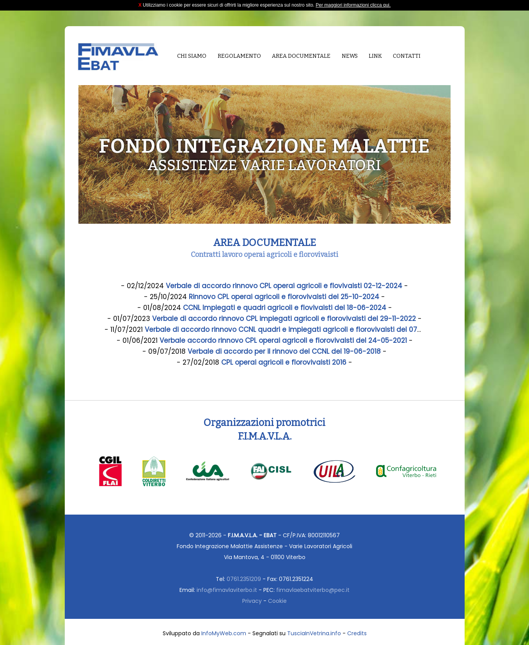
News (350, 56)
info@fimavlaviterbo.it (227, 590)
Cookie (277, 601)
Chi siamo (191, 56)
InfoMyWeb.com (223, 633)
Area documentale (301, 56)
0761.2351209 (244, 579)
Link (375, 56)
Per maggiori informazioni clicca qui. (353, 5)
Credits (357, 633)
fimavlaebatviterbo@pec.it (313, 590)
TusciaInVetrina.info (314, 633)
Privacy (252, 601)
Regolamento (239, 56)
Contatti (407, 56)
